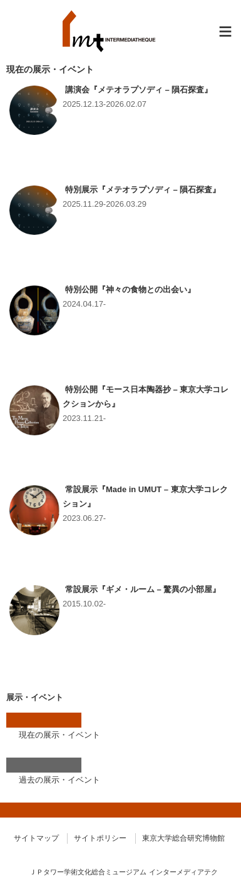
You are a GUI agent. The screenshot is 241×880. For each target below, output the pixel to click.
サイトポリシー (100, 838)
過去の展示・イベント (59, 779)
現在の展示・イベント (59, 734)
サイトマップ (36, 838)
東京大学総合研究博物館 (183, 838)
